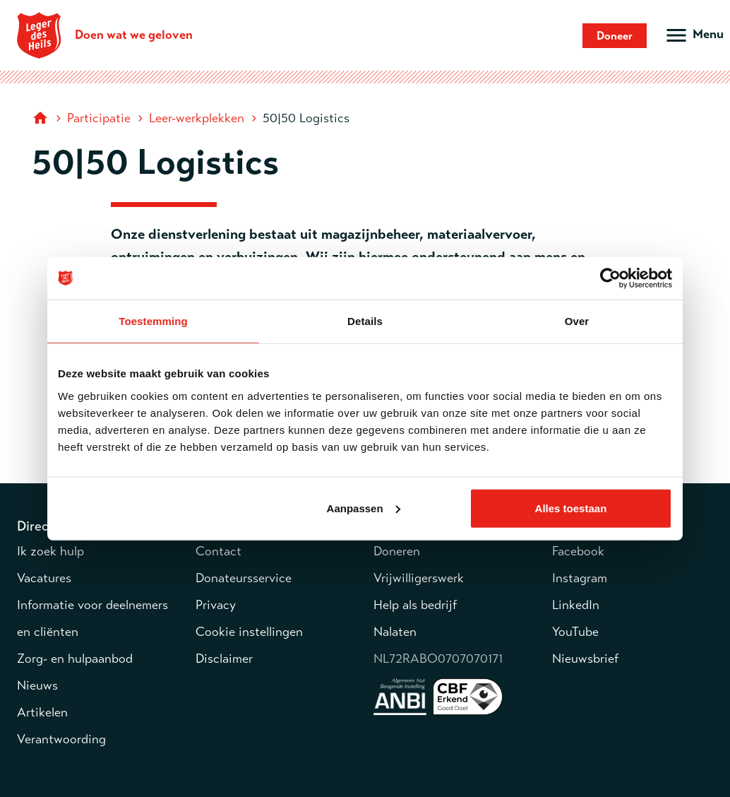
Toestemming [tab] (153, 321)
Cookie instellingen (249, 631)
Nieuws (37, 685)
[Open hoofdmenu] (694, 35)
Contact (218, 551)
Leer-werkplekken (196, 118)
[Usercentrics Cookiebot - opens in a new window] (610, 278)
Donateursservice (244, 578)
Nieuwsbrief (585, 658)
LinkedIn (575, 605)
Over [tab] (577, 321)
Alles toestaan (571, 508)
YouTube (575, 631)
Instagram (579, 578)
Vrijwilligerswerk (418, 578)
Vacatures (44, 578)
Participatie (99, 118)
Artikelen (42, 712)
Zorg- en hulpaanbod (75, 658)
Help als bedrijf (415, 605)
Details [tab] (365, 321)
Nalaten (395, 631)
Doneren (396, 551)
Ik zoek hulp (50, 551)
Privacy (216, 605)
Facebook (578, 551)
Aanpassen (363, 508)
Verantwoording (61, 739)
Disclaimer (224, 658)
